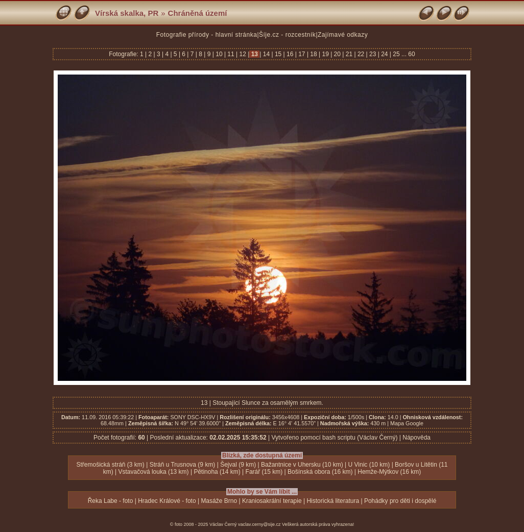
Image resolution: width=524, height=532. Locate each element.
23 (373, 54)
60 (411, 54)
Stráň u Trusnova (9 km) (183, 464)
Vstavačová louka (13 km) (153, 471)
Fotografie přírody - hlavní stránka (206, 34)
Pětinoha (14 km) (217, 471)
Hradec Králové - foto (167, 500)
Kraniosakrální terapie (272, 500)
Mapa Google (406, 423)
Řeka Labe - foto (110, 500)
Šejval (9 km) (238, 464)
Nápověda (416, 437)
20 (337, 54)
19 (325, 54)
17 (302, 54)
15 (278, 54)
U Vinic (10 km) (369, 464)
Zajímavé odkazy (343, 34)
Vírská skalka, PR (126, 13)
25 (396, 54)
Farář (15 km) (264, 471)
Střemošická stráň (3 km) (111, 464)
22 (361, 54)
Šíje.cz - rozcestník (287, 34)
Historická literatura (332, 500)
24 (384, 54)
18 (313, 54)
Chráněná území (197, 13)
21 (349, 54)
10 (219, 54)
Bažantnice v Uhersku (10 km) (302, 464)
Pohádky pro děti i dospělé (400, 500)
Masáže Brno (219, 500)
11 (231, 54)
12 (242, 54)
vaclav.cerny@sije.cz (259, 524)
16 (290, 54)
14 (266, 54)
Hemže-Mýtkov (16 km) (389, 471)
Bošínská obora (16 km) (320, 471)
